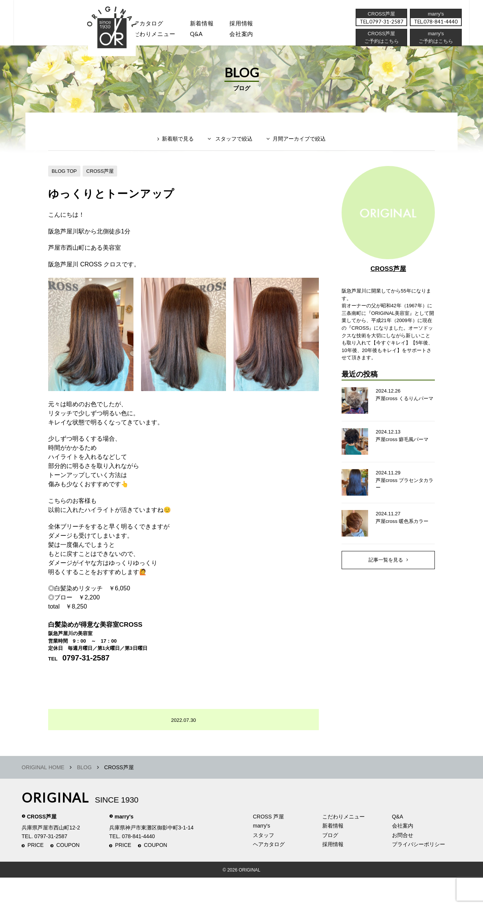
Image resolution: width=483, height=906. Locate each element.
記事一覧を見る (386, 594)
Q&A (205, 36)
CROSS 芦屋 (268, 845)
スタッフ (101, 36)
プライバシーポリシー (418, 873)
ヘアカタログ (150, 24)
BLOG (84, 795)
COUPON (68, 874)
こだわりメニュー (343, 845)
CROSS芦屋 (104, 183)
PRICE (35, 874)
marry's (123, 845)
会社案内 (252, 36)
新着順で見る (173, 154)
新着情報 (332, 854)
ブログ (330, 864)
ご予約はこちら (435, 44)
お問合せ (402, 864)
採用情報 (252, 24)
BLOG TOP (65, 183)
